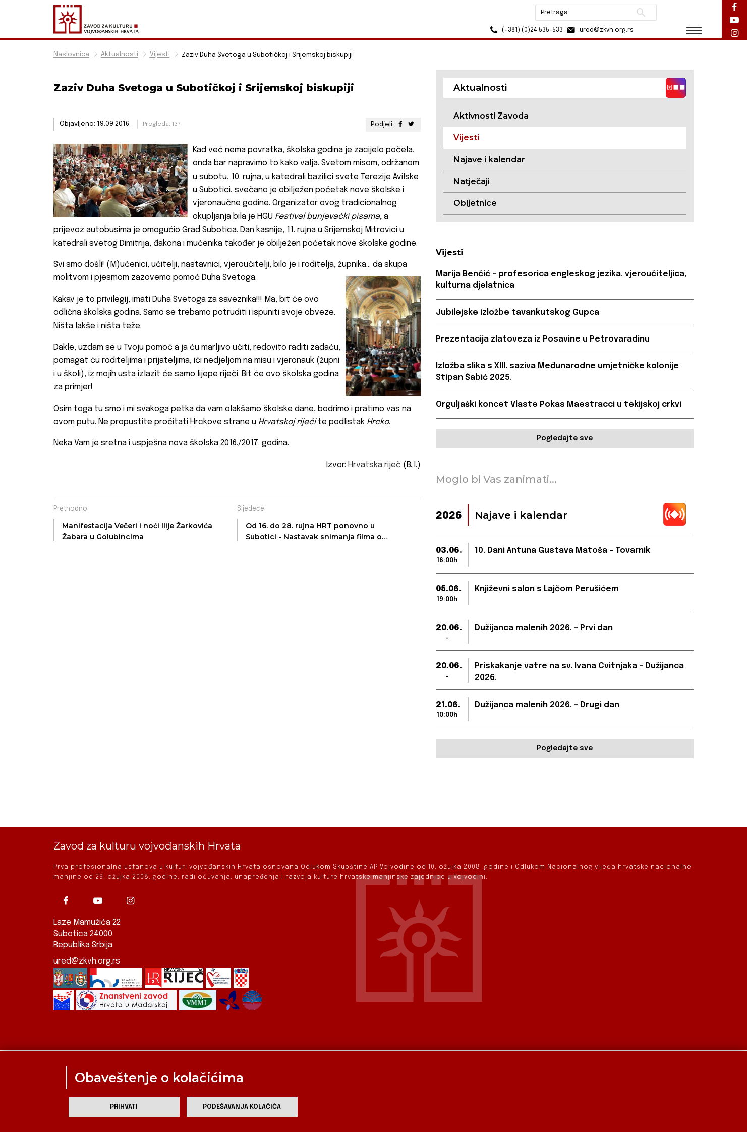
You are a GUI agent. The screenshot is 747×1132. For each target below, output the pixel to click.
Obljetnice (475, 203)
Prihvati (124, 1107)
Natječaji (471, 181)
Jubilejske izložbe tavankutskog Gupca (517, 312)
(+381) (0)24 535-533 (525, 30)
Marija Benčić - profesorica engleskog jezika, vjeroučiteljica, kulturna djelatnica (561, 280)
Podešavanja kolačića (242, 1107)
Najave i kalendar (489, 159)
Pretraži (641, 13)
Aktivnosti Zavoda (491, 116)
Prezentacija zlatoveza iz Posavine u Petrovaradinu (543, 339)
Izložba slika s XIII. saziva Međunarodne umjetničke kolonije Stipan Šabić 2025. (557, 371)
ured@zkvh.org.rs (86, 927)
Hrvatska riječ (374, 465)
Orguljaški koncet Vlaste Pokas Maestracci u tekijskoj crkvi (558, 404)
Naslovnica (71, 54)
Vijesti (160, 54)
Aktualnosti (119, 54)
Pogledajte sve (565, 438)
